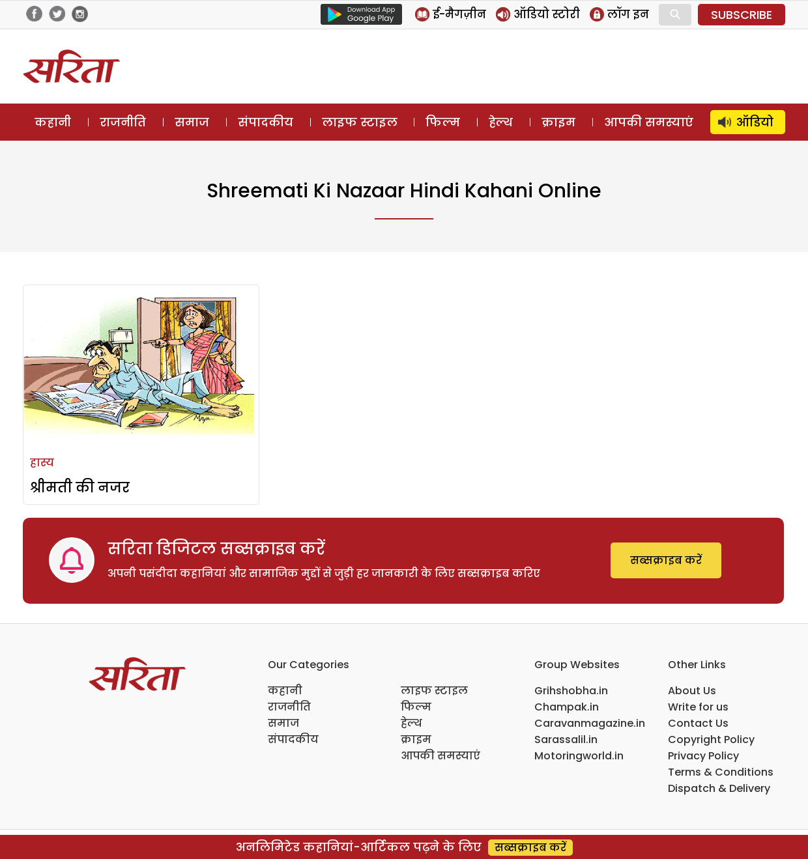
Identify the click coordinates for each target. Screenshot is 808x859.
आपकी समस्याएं (648, 122)
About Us (692, 690)
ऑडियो (754, 122)
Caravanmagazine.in (589, 723)
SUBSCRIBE (741, 15)
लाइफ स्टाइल (359, 122)
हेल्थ (501, 122)
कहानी (53, 122)
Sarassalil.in (566, 739)
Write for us (698, 706)
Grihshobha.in (571, 690)
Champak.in (566, 706)
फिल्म (443, 122)
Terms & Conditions (720, 772)
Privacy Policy (703, 755)
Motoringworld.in (579, 755)
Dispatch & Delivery (719, 788)
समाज (192, 122)
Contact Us (698, 723)
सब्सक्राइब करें (666, 560)
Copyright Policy (711, 739)
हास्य (42, 462)
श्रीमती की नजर (80, 487)
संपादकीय (265, 122)
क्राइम (558, 122)
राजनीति (123, 122)
